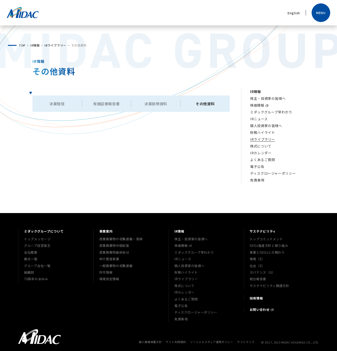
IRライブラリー (55, 45)
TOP (22, 45)
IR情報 (35, 45)
